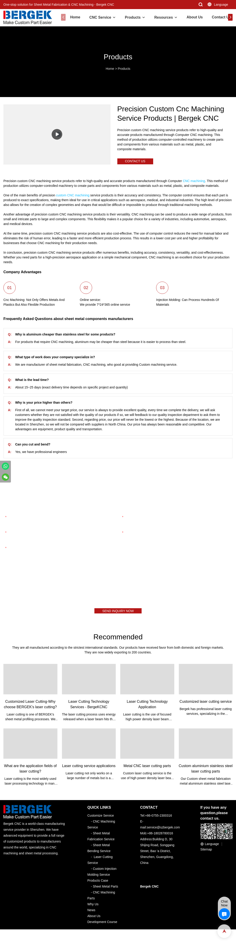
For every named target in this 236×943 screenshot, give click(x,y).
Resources (160, 17)
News (91, 914)
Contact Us (218, 17)
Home (72, 17)
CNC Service (97, 17)
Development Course (102, 926)
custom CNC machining (72, 197)
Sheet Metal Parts (105, 890)
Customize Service (100, 819)
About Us (192, 17)
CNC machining (194, 183)
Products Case (97, 884)
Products (130, 17)
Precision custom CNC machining (27, 183)
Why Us (92, 908)
